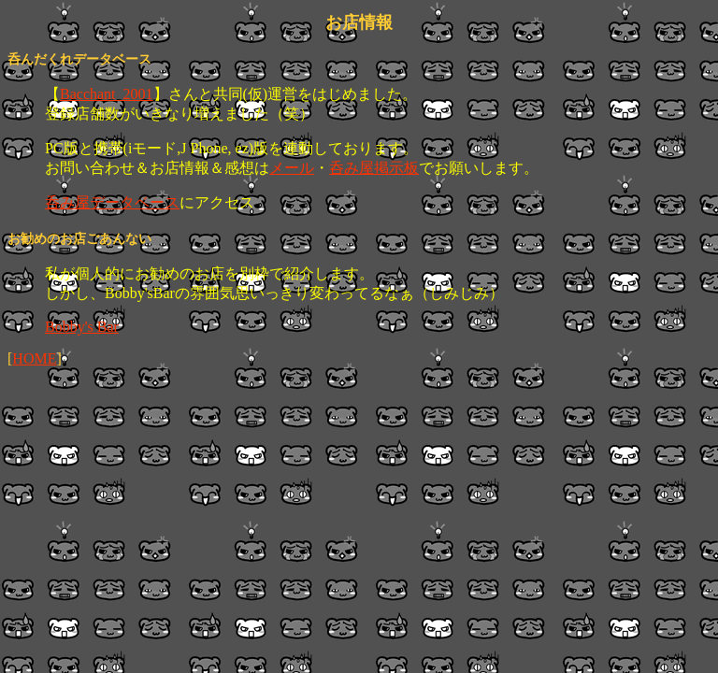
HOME (34, 358)
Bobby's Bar (82, 327)
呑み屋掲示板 (374, 168)
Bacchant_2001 (106, 94)
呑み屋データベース (112, 202)
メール (291, 168)
